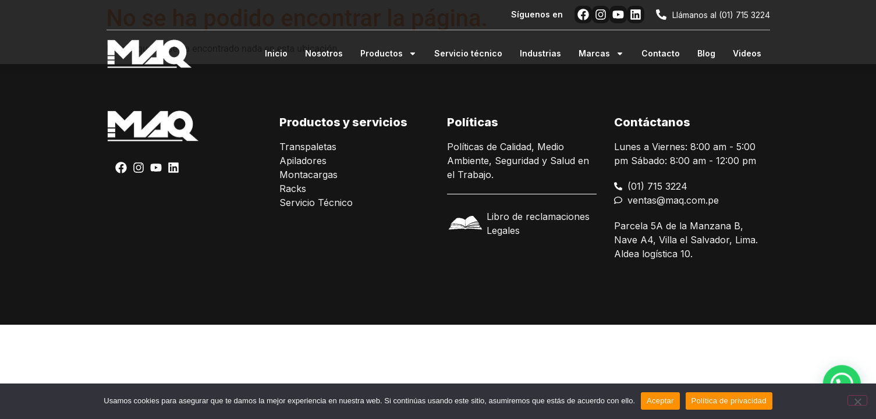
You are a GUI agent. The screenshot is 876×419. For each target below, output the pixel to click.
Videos (747, 53)
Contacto (660, 53)
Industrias (540, 53)
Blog (706, 53)
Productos (388, 53)
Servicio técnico (468, 53)
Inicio (276, 53)
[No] (857, 400)
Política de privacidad (729, 400)
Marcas (601, 53)
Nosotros (324, 53)
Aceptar (660, 400)
